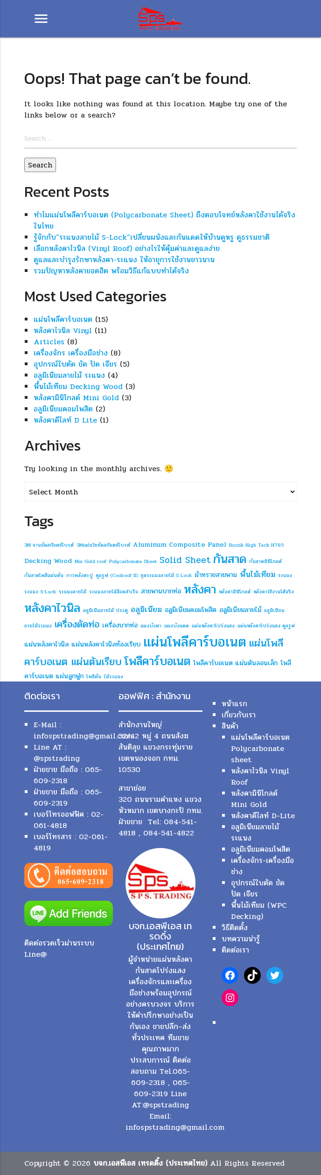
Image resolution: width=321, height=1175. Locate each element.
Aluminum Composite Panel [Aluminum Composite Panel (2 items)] (179, 544)
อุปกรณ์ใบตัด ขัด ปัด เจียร (75, 364)
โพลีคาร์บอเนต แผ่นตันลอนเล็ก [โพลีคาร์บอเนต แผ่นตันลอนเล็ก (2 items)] (235, 663)
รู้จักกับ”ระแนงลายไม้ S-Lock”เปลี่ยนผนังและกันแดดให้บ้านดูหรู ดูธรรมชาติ (152, 237)
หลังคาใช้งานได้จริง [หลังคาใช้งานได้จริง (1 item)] (273, 592)
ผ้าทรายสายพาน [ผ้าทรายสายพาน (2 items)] (216, 575)
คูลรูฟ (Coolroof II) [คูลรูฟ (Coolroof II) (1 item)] (117, 575)
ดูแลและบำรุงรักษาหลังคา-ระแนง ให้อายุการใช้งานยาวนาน (124, 259)
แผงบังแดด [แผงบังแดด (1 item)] (176, 626)
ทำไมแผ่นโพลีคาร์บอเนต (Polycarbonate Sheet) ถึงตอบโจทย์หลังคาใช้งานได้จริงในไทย (164, 220)
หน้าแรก (234, 703)
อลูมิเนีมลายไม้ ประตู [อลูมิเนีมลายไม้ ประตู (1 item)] (105, 610)
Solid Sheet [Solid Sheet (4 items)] (185, 560)
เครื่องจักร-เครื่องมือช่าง (262, 866)
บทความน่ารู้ (241, 939)
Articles (49, 342)
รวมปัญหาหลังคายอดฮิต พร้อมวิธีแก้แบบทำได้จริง (111, 271)
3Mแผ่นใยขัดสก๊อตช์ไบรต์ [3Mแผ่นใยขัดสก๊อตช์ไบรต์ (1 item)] (103, 545)
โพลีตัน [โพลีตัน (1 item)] (93, 677)
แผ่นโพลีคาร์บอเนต (63, 319)
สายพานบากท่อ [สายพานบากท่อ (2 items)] (161, 591)
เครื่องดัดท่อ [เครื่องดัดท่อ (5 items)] (77, 624)
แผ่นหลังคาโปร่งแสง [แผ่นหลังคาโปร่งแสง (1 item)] (213, 626)
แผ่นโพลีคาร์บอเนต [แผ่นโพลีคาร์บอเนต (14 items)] (194, 642)
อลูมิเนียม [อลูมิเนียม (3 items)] (146, 609)
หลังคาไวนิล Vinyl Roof (260, 776)
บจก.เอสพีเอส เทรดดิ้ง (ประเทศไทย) (150, 1163)
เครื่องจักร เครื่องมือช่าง (71, 353)
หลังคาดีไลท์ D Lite (65, 420)
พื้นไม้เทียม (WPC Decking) (258, 910)
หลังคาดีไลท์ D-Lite (263, 815)
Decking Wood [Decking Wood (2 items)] (48, 561)
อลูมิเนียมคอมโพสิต (63, 409)
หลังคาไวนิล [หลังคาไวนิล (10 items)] (52, 608)
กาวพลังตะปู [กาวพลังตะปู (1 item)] (79, 575)
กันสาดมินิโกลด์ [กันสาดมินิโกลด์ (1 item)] (265, 561)
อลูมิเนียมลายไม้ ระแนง (69, 375)
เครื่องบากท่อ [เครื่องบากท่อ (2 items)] (120, 625)
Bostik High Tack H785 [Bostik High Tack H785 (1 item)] (256, 545)
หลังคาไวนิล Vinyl (63, 330)
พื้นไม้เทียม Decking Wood (78, 386)
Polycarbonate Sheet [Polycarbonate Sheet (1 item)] (133, 561)
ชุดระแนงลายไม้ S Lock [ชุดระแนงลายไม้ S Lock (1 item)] (166, 575)
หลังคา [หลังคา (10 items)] (200, 589)
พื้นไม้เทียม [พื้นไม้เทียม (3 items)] (257, 574)
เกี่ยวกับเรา (239, 715)
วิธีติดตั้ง (235, 927)
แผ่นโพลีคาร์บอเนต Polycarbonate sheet (260, 748)
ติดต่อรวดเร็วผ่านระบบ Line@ (59, 948)
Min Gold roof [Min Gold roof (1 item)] (90, 561)
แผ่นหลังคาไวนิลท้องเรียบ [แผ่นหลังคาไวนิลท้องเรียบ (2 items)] (105, 644)
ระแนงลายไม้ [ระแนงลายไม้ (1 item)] (72, 592)
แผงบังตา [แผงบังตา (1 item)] (150, 626)
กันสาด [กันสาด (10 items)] (229, 559)
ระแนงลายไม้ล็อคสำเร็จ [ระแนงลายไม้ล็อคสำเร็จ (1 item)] (113, 592)
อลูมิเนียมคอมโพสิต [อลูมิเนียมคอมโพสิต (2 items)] (190, 610)
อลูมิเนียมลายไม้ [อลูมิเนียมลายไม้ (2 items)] (240, 610)
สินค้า (230, 726)
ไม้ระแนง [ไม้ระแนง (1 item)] (113, 677)
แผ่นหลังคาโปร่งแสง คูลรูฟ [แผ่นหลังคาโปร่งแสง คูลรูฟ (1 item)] (266, 626)
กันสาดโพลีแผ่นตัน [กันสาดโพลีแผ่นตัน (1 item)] (43, 575)
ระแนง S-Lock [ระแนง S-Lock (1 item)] (40, 592)
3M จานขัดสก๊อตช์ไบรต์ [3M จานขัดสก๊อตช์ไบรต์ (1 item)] (49, 545)
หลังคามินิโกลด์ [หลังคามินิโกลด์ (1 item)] (235, 592)
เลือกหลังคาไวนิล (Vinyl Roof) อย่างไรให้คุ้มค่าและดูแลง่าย (127, 248)
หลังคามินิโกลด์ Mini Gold (76, 397)
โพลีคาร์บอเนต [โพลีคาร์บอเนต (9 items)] (157, 661)
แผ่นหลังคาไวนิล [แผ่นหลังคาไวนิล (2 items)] (46, 644)
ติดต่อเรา (235, 950)
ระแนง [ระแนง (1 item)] (285, 575)
